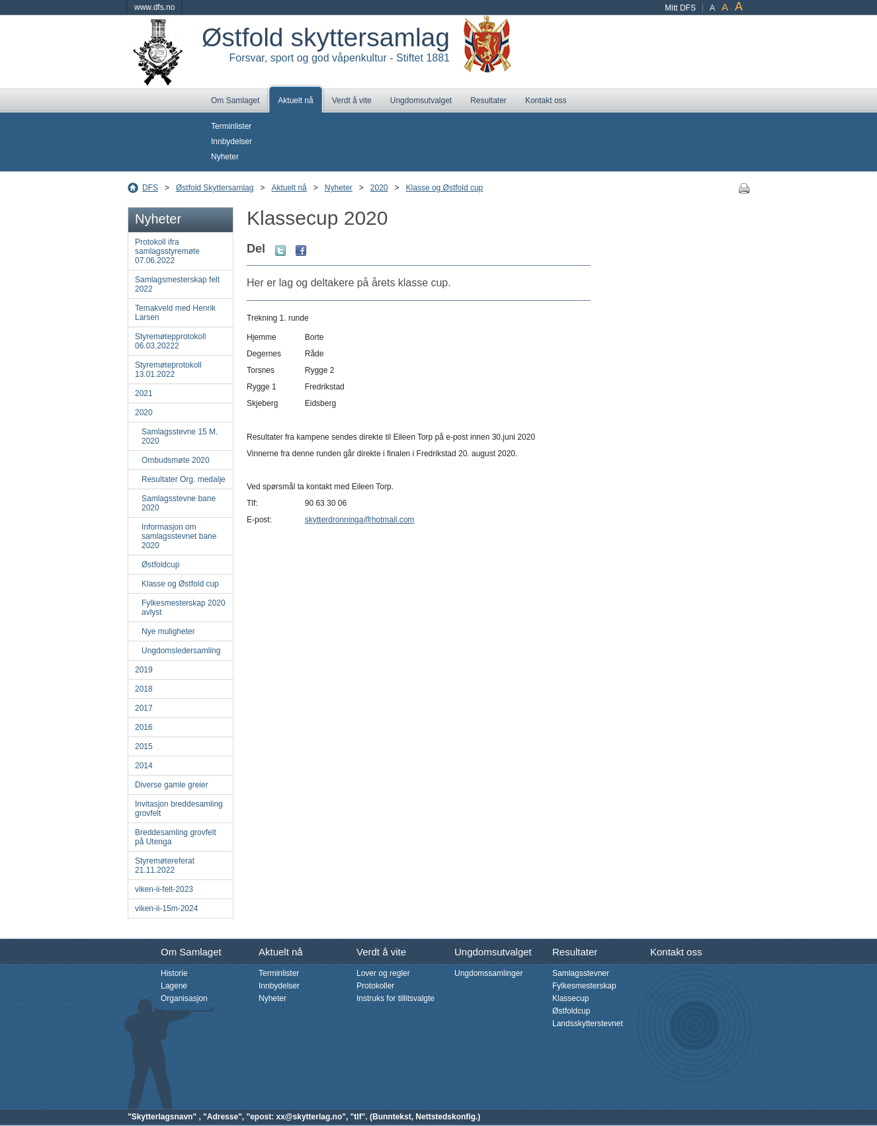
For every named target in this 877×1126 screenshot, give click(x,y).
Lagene (174, 985)
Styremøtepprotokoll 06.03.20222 (170, 341)
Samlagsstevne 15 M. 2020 (180, 436)
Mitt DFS (680, 8)
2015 (144, 746)
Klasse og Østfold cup (444, 187)
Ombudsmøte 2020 (176, 460)
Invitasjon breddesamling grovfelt (179, 808)
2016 (144, 727)
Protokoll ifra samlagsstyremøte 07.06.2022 (167, 251)
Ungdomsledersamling (181, 650)
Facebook (301, 250)
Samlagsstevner (580, 973)
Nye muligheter (168, 631)
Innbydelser (231, 141)
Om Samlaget (235, 100)
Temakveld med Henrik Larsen (175, 312)
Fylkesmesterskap (584, 985)
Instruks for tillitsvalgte (395, 998)
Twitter (280, 250)
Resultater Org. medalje (184, 479)
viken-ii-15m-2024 (166, 908)
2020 (379, 187)
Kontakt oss (546, 100)
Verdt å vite (352, 100)
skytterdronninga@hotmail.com (360, 519)
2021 (144, 393)
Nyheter (225, 156)
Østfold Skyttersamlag (214, 187)
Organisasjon (184, 998)
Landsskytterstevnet (587, 1023)
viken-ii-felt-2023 (164, 889)
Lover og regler (383, 973)
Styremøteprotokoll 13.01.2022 (168, 369)
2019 (144, 669)
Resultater (488, 100)
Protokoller (375, 985)
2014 (144, 765)
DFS (150, 187)
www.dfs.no (154, 7)
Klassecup (570, 998)
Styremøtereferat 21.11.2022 (164, 865)
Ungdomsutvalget (421, 100)
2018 (144, 689)
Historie (174, 973)
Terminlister (231, 126)
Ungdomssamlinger (488, 973)
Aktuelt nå (295, 100)
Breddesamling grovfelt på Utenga (175, 837)
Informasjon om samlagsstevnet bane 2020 (179, 536)
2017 (144, 708)
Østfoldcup (160, 564)
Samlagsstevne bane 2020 (179, 503)
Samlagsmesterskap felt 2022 (177, 284)
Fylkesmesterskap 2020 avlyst (184, 607)
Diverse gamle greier (171, 784)
